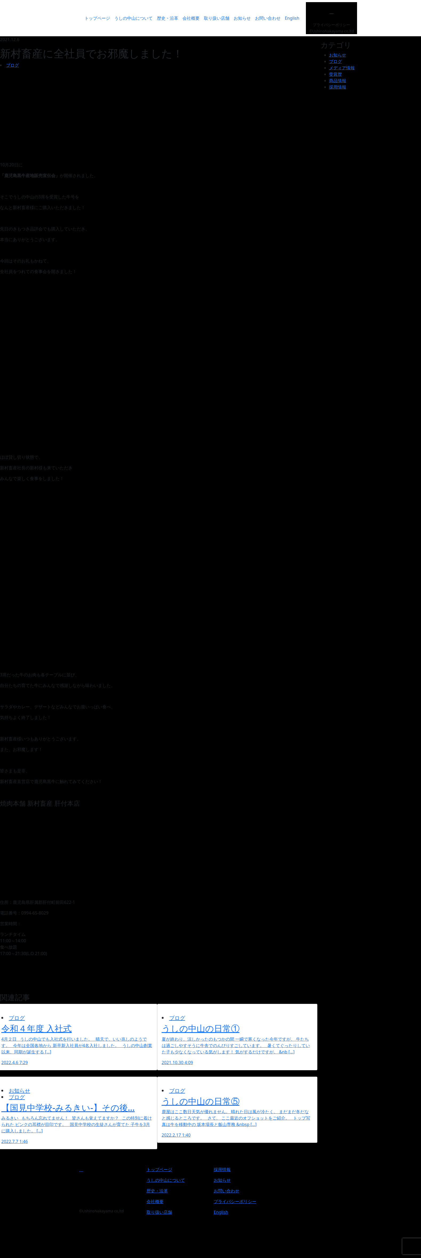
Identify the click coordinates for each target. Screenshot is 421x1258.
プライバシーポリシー (331, 24)
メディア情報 (342, 68)
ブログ (12, 65)
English (292, 18)
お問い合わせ (268, 18)
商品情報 (337, 80)
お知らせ (242, 18)
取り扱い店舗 (216, 18)
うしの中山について (133, 18)
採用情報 (337, 87)
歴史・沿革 (167, 18)
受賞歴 (335, 74)
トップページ (97, 18)
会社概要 (191, 18)
